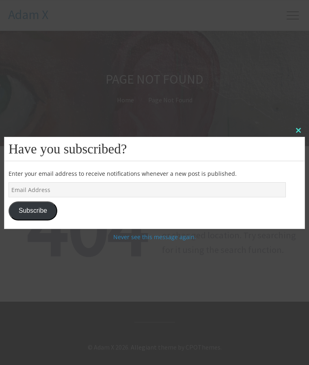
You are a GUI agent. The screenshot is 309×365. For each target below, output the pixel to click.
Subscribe (33, 210)
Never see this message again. (154, 237)
